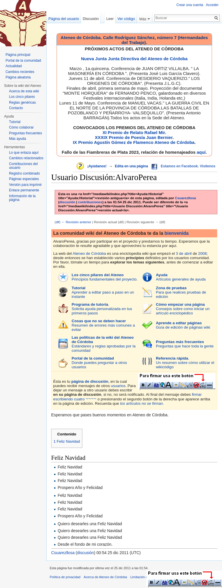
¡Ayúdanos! (96, 166)
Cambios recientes (19, 72)
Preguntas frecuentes (25, 133)
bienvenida (176, 233)
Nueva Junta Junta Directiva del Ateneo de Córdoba (134, 58)
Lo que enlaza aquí (23, 153)
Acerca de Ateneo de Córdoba (105, 577)
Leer (110, 19)
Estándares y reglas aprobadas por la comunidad (104, 344)
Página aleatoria (18, 77)
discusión (67, 202)
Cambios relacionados (26, 158)
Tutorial (15, 122)
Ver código (126, 19)
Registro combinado (24, 173)
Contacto (16, 108)
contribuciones (90, 202)
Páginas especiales (24, 179)
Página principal (17, 55)
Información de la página (22, 198)
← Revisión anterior (76, 222)
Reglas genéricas (22, 102)
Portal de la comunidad (23, 60)
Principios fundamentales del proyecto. (105, 277)
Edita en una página (131, 166)
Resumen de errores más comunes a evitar (103, 325)
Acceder (212, 5)
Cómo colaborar (21, 127)
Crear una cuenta (189, 5)
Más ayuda (17, 139)
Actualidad (13, 66)
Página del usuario (63, 19)
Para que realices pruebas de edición (181, 292)
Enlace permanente (24, 190)
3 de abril (184, 253)
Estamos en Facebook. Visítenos (188, 166)
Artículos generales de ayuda (181, 277)
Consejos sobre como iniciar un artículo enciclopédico (183, 308)
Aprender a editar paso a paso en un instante (103, 292)
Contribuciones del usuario (23, 166)
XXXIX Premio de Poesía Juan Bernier (133, 137)
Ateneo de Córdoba (89, 253)
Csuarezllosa (185, 198)
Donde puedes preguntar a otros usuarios (99, 362)
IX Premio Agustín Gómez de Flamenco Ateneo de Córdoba (134, 142)
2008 (202, 253)
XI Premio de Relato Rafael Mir (133, 132)
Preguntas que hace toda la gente (185, 344)
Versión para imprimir (25, 185)
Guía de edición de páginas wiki (183, 325)
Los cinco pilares (22, 97)
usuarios (118, 386)
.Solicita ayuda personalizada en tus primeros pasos (102, 308)
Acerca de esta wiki (24, 91)
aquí (201, 152)
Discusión (91, 19)
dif (57, 222)
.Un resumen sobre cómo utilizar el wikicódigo (185, 362)
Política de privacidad (65, 577)
